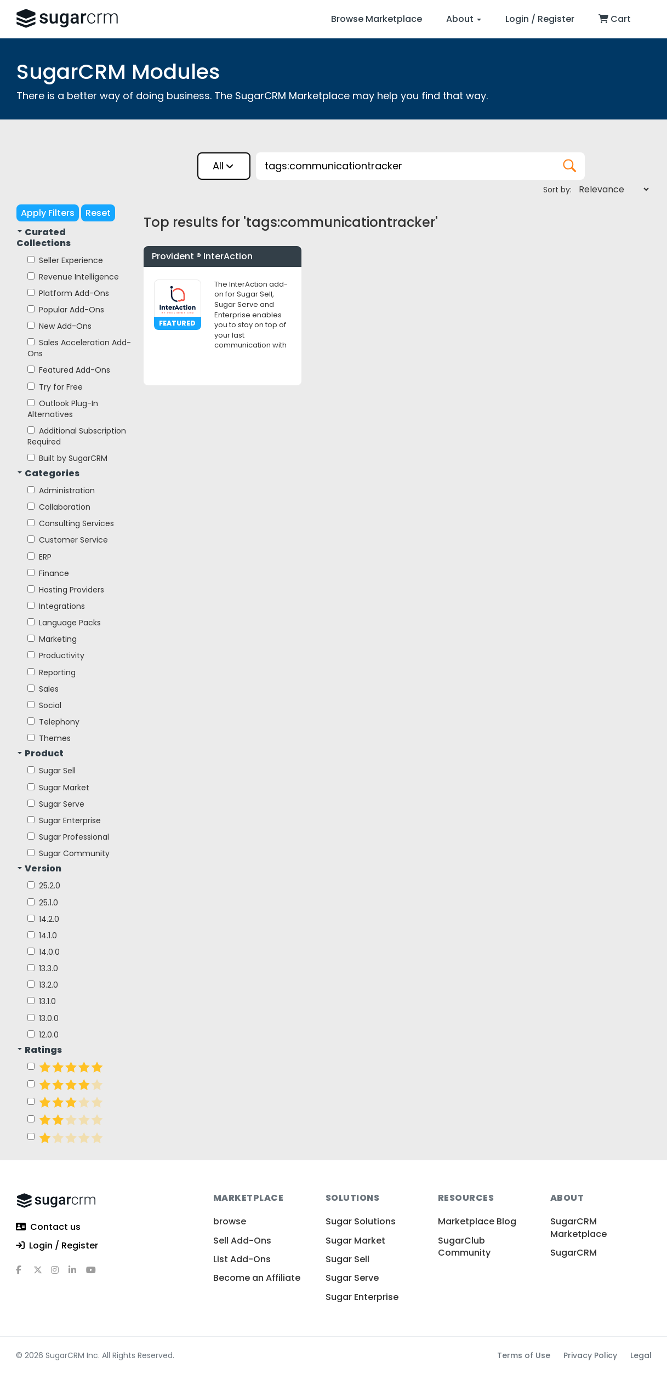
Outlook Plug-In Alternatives (62, 409)
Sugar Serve (55, 804)
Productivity (55, 655)
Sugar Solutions (361, 1221)
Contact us (48, 1227)
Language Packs (64, 622)
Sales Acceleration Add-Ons (79, 348)
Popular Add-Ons (65, 309)
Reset (98, 213)
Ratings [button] (40, 1050)
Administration (61, 490)
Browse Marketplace (376, 19)
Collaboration (58, 506)
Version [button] (39, 868)
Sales (43, 688)
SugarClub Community (464, 1246)
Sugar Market (58, 787)
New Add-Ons (59, 326)
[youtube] (95, 1274)
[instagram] (60, 1274)
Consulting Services (70, 523)
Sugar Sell (51, 770)
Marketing (52, 639)
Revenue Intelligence (73, 276)
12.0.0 (43, 1034)
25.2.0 (43, 885)
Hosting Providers (65, 589)
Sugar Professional (68, 836)
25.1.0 (42, 902)
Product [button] (41, 753)
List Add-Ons (242, 1259)
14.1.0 (42, 935)
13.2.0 (42, 984)
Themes (49, 738)
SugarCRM (573, 1252)
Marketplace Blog (477, 1221)
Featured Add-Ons (68, 369)
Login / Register (539, 19)
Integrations (56, 606)
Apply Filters (48, 213)
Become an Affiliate (256, 1278)
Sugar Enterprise (64, 820)
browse (229, 1221)
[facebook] (24, 1274)
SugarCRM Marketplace (578, 1227)
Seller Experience (65, 260)
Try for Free (55, 386)
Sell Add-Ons (242, 1240)
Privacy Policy (590, 1355)
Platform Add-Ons (68, 293)
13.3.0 (42, 968)
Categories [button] (48, 473)
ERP (39, 556)
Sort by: (557, 189)
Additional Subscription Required (76, 436)
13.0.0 (43, 1018)
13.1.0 (41, 1001)
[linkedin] (77, 1274)
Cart (614, 19)
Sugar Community (68, 853)
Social (44, 705)
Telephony (53, 721)
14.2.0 (43, 919)
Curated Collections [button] (43, 238)
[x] (42, 1274)
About (463, 19)
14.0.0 (43, 952)
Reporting (51, 672)
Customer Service (67, 539)
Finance (48, 573)
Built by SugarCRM (67, 458)
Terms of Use (523, 1355)
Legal (641, 1355)
